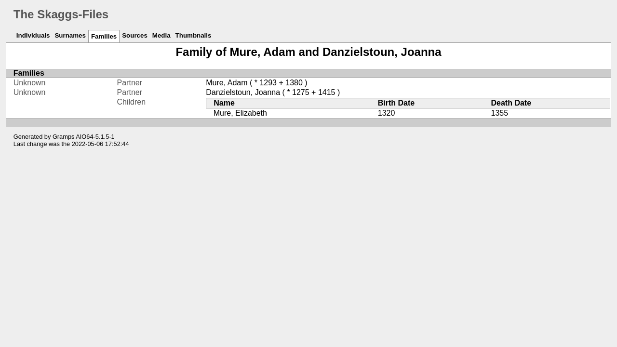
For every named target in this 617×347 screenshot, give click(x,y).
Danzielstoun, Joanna (243, 92)
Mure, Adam (226, 83)
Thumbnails (193, 35)
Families (104, 36)
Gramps (64, 136)
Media (161, 35)
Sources (135, 35)
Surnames (69, 35)
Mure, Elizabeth (240, 113)
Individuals (33, 35)
